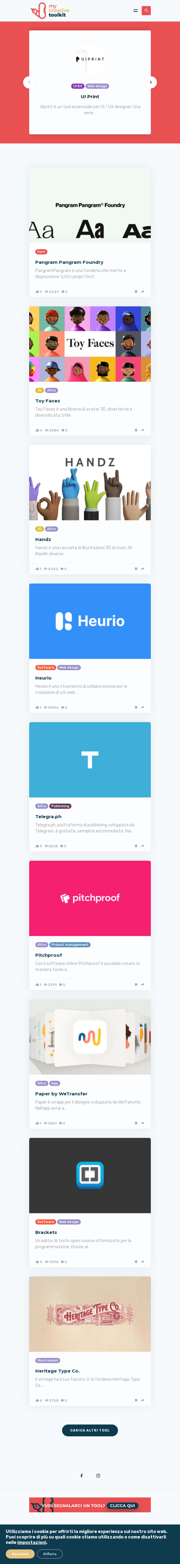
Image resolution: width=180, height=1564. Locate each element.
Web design (69, 668)
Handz (43, 539)
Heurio (43, 678)
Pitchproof (48, 955)
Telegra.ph (48, 816)
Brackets (46, 1232)
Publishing (60, 806)
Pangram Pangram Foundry (69, 262)
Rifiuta (50, 1554)
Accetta (20, 1554)
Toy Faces (47, 401)
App (54, 1083)
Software (45, 668)
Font (41, 252)
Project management (69, 945)
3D (39, 390)
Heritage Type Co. (57, 1371)
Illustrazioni (47, 1360)
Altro (51, 390)
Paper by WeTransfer (61, 1094)
